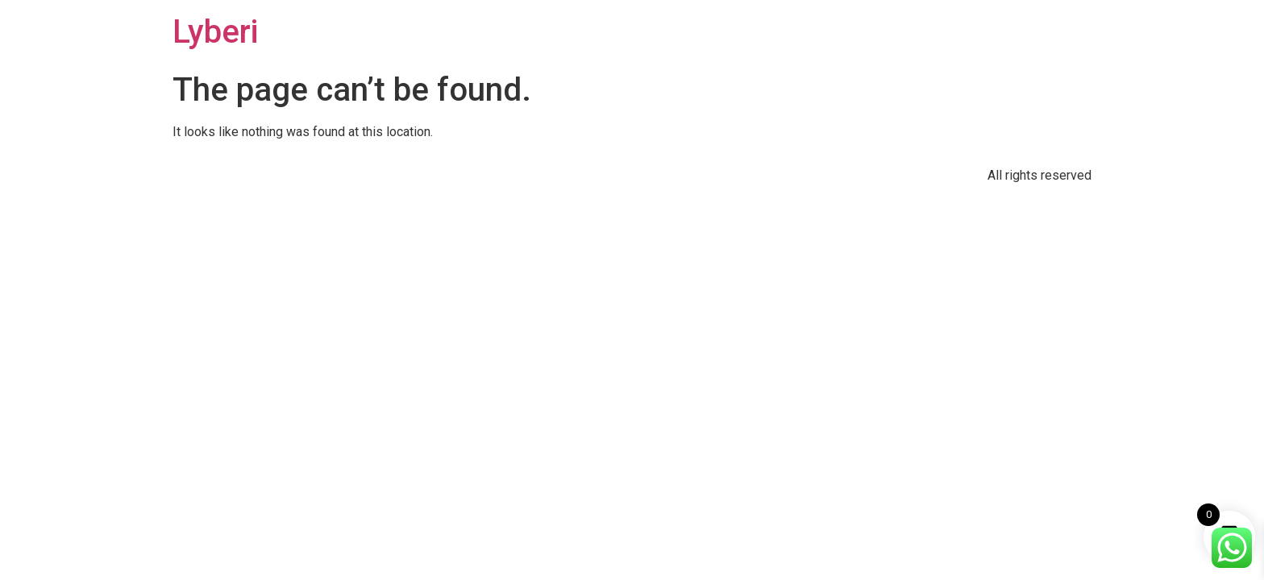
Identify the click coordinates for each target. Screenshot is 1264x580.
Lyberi (215, 32)
